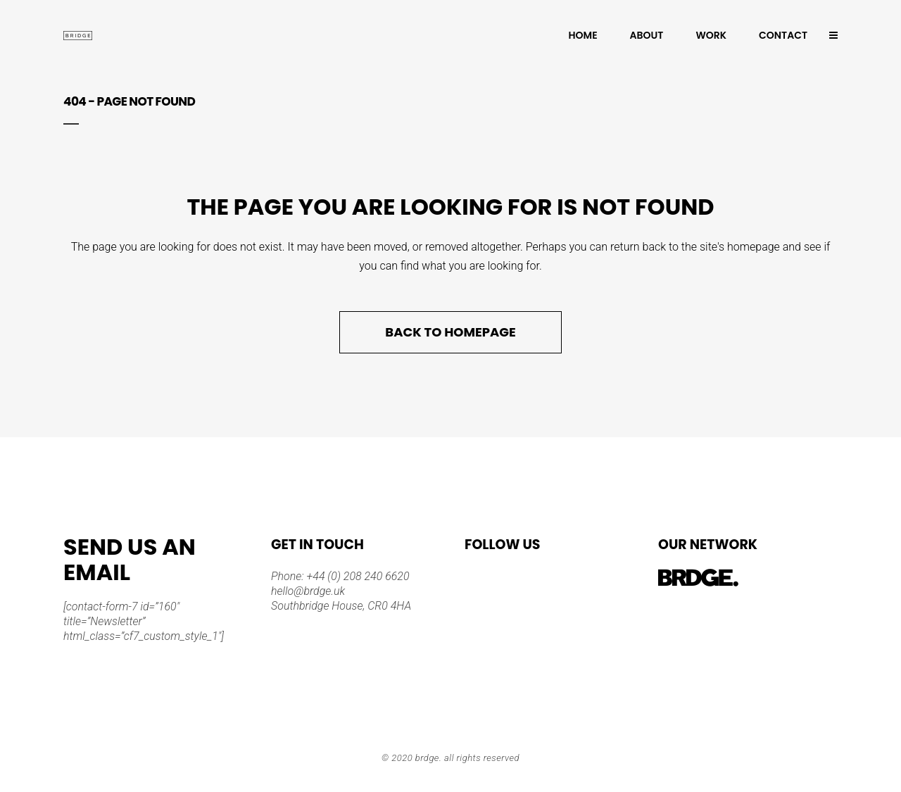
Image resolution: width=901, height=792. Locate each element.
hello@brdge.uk (308, 591)
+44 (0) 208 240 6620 (357, 576)
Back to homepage (450, 332)
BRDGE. (428, 758)
